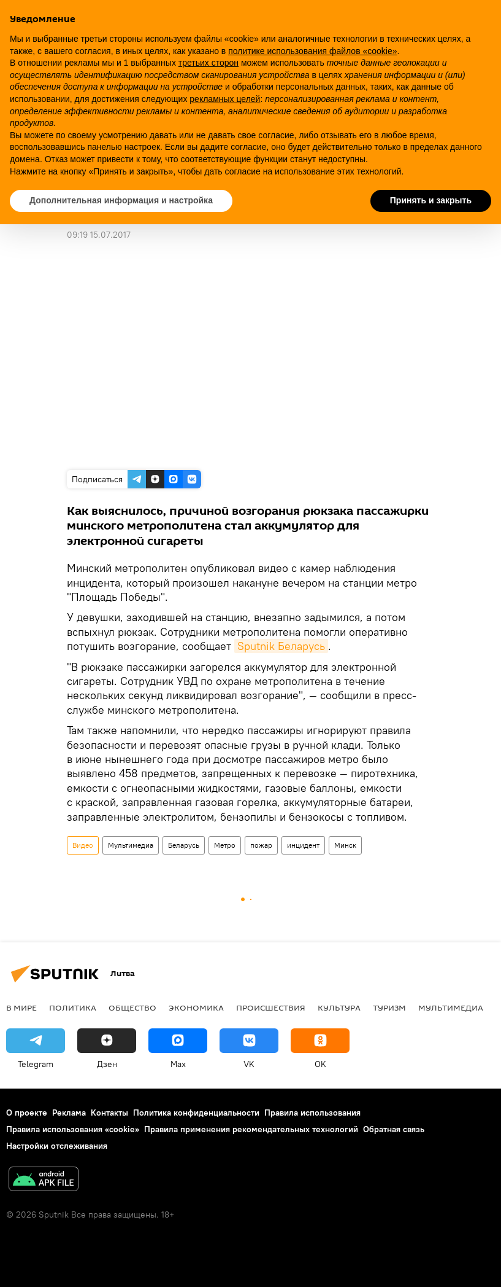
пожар (261, 845)
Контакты (109, 1112)
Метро (224, 845)
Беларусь (183, 845)
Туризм (389, 1007)
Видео (82, 845)
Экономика (196, 1007)
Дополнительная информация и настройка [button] (121, 200)
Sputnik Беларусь (281, 646)
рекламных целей (224, 99)
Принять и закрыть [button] (431, 200)
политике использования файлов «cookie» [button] (312, 51)
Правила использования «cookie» (72, 1129)
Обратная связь (393, 1129)
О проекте (26, 1112)
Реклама (69, 1112)
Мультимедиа (130, 845)
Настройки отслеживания (56, 1145)
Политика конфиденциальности (196, 1112)
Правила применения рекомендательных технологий (251, 1129)
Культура (339, 1007)
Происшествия (270, 1007)
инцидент (303, 845)
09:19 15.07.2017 (99, 234)
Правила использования (312, 1112)
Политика (72, 1007)
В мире (21, 1007)
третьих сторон (208, 63)
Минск (345, 845)
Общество (132, 1007)
